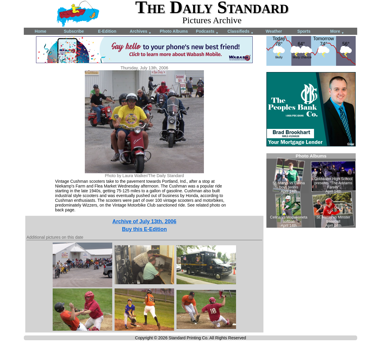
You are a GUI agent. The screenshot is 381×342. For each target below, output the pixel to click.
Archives (141, 32)
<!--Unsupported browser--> (311, 190)
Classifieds (240, 32)
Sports (303, 31)
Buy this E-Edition (144, 229)
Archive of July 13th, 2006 (145, 221)
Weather (274, 31)
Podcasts (207, 32)
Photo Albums (174, 31)
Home (40, 31)
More (337, 32)
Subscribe (74, 31)
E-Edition (107, 31)
